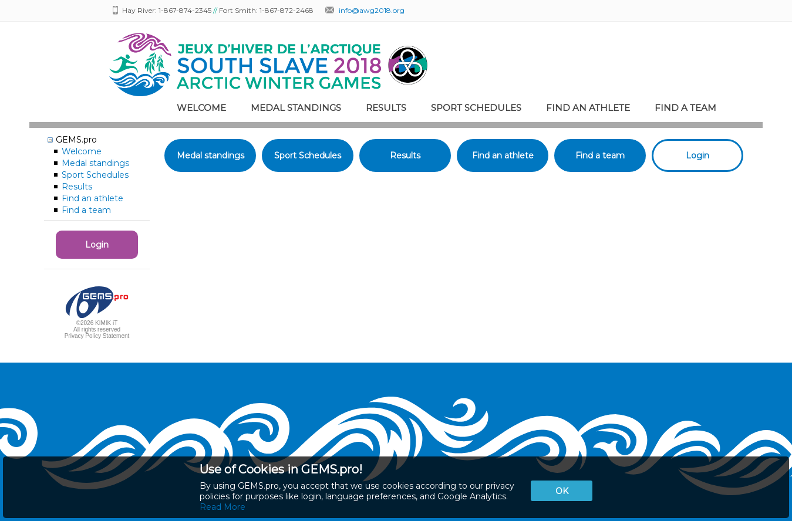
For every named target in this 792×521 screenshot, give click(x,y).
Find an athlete (588, 107)
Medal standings (296, 107)
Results (386, 107)
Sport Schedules (476, 107)
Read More (222, 507)
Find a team (685, 107)
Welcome (201, 107)
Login (97, 244)
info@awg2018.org (372, 10)
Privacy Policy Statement (97, 336)
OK (561, 491)
